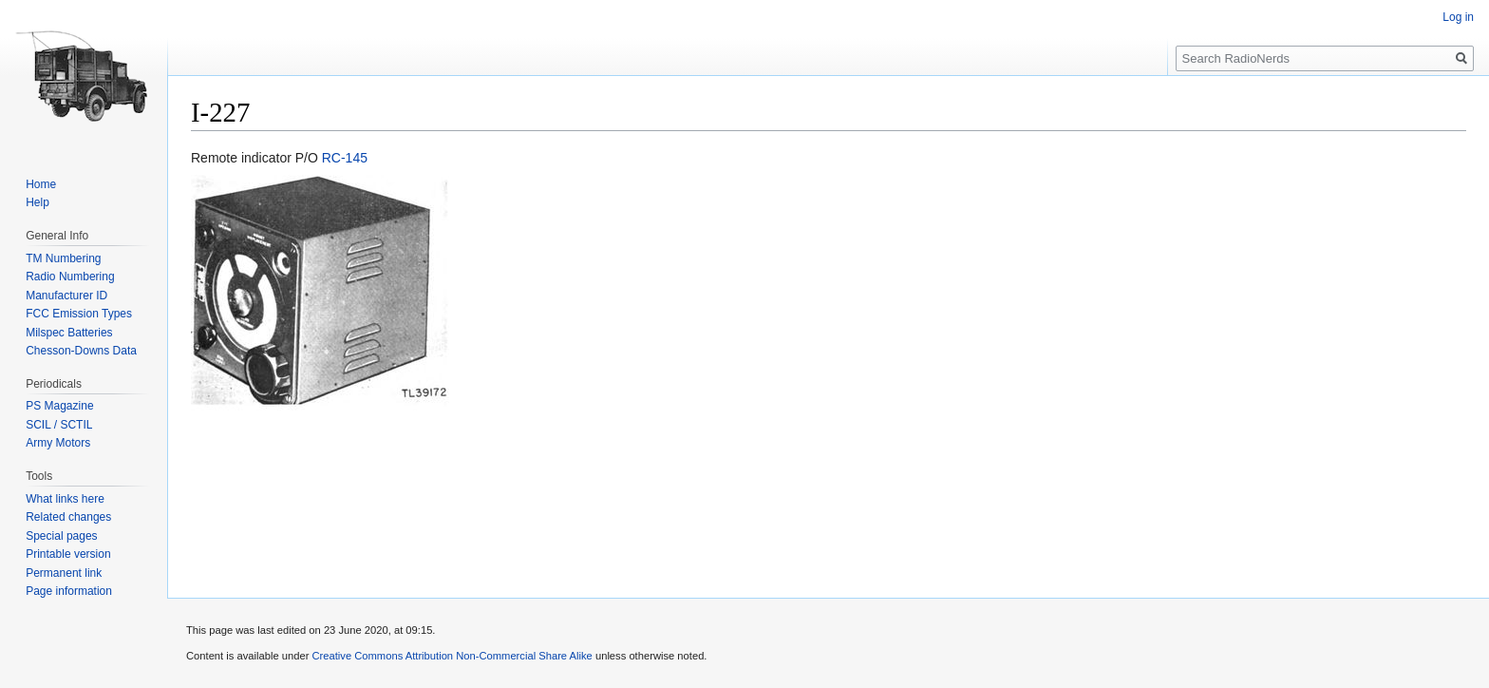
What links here (65, 499)
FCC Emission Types (79, 313)
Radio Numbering (70, 276)
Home (41, 184)
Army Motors (58, 442)
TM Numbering (63, 258)
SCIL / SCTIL (59, 424)
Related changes (68, 517)
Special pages (61, 536)
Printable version (68, 554)
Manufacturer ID (66, 295)
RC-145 (345, 157)
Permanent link (64, 573)
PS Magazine (59, 405)
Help (37, 202)
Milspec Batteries (69, 332)
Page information (69, 591)
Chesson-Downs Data (81, 350)
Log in (1458, 17)
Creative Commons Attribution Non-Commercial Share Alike (451, 655)
